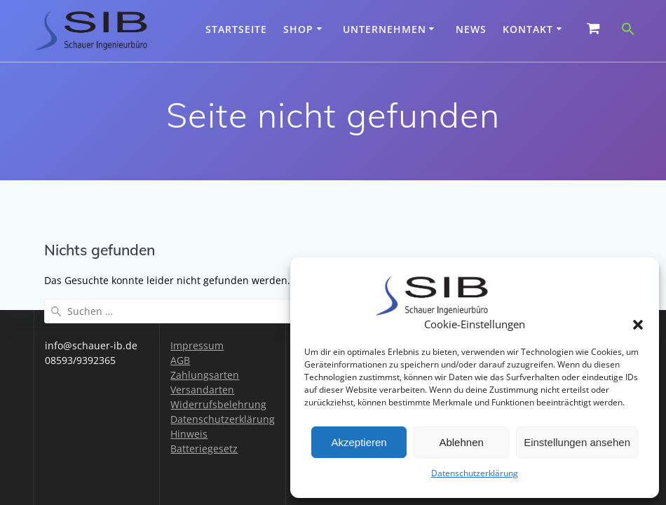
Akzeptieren (358, 442)
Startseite (236, 29)
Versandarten (202, 389)
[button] (638, 325)
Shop (298, 29)
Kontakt (528, 29)
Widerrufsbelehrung (218, 404)
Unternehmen (384, 29)
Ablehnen (461, 442)
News (471, 29)
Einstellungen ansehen (577, 442)
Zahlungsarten (204, 375)
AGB (180, 360)
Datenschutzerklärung (474, 473)
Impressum (197, 345)
